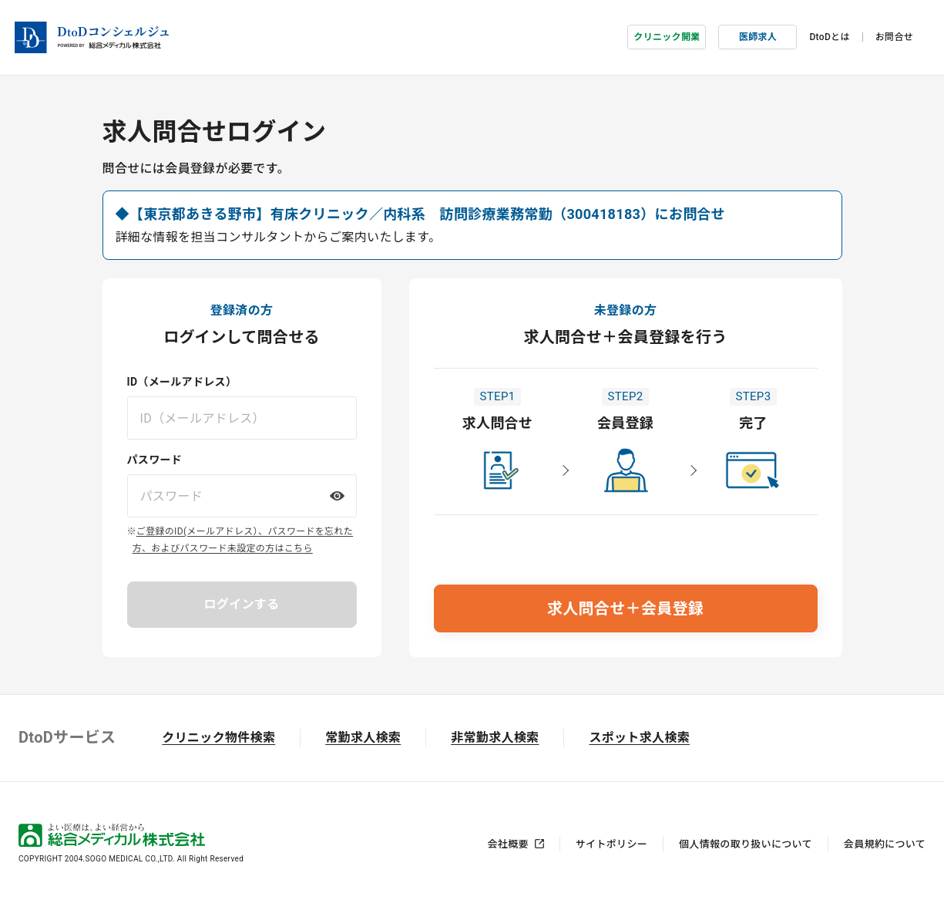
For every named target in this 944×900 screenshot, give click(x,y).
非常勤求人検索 (495, 732)
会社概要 (508, 838)
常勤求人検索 (363, 732)
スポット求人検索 (639, 732)
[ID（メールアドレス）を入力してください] (242, 412)
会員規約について (885, 838)
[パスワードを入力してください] (242, 490)
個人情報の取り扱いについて (745, 838)
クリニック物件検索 (218, 732)
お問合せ (894, 34)
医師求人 (758, 34)
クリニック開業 (666, 34)
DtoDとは (829, 34)
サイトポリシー (611, 838)
